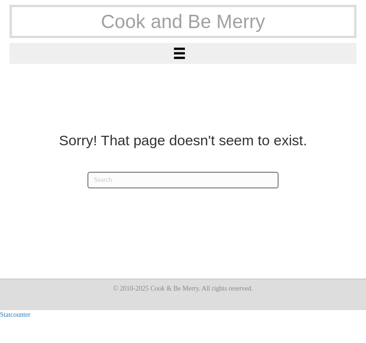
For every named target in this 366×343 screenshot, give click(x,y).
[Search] (183, 180)
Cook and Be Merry (183, 21)
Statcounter (15, 314)
